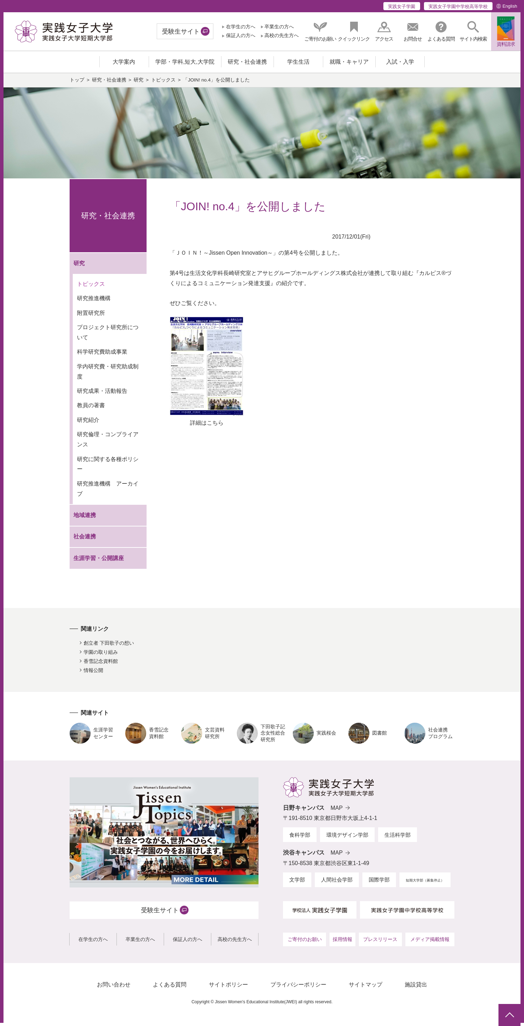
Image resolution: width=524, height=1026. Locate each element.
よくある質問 (169, 988)
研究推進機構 (94, 302)
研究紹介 (88, 423)
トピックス (163, 83)
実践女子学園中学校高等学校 (458, 6)
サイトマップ (365, 988)
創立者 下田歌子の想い (109, 646)
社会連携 (84, 540)
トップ (77, 83)
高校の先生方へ (281, 35)
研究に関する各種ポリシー (108, 467)
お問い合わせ (113, 988)
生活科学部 (397, 838)
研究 (138, 83)
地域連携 (84, 518)
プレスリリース (380, 943)
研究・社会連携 (109, 83)
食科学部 (299, 838)
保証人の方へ (240, 35)
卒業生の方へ (279, 26)
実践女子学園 (401, 6)
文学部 (297, 883)
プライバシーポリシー (298, 988)
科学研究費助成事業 (102, 355)
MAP (337, 811)
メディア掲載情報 (429, 943)
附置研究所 (91, 316)
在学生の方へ (240, 26)
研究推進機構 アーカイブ (108, 492)
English (509, 6)
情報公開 (93, 673)
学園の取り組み (101, 655)
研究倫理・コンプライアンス (108, 443)
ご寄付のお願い (305, 943)
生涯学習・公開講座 (98, 562)
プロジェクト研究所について (108, 336)
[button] (473, 31)
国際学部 (379, 883)
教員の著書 (91, 409)
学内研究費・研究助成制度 (108, 375)
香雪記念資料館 (101, 664)
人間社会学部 (337, 883)
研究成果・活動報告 (102, 394)
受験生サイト (181, 31)
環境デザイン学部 (347, 838)
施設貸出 (416, 988)
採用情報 (342, 943)
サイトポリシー (228, 988)
